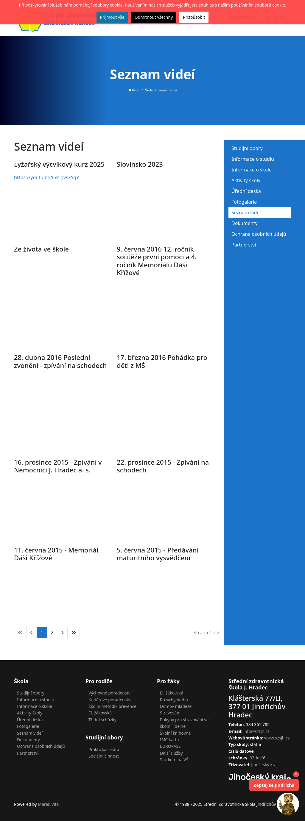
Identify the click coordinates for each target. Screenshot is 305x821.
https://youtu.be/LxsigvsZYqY (46, 177)
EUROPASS (170, 746)
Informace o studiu (252, 159)
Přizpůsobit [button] (194, 17)
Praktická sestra (103, 749)
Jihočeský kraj (264, 764)
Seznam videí (246, 212)
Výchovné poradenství (109, 693)
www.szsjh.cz (277, 738)
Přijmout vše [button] (112, 17)
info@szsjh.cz (256, 731)
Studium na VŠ (174, 759)
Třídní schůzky (102, 719)
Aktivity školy (245, 180)
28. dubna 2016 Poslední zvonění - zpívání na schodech (60, 361)
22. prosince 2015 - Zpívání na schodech (163, 466)
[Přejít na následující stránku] (62, 632)
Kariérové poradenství (109, 700)
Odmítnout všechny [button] (154, 17)
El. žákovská (100, 713)
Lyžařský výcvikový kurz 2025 (59, 164)
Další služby (171, 753)
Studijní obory (247, 148)
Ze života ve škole (41, 248)
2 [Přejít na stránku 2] (52, 632)
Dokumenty (244, 223)
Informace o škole (251, 169)
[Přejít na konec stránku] (73, 632)
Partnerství (243, 244)
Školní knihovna (175, 733)
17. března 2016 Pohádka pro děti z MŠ (162, 361)
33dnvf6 (257, 758)
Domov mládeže (176, 706)
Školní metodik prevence (112, 706)
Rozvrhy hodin (174, 700)
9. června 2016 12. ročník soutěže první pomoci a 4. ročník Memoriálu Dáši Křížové (157, 260)
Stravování (170, 713)
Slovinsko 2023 (140, 164)
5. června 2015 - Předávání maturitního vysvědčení (158, 553)
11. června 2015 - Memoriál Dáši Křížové (56, 553)
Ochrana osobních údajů (258, 234)
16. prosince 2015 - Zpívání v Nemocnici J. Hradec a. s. (58, 466)
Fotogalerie (244, 202)
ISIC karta (169, 739)
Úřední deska (246, 191)
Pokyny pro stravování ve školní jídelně (184, 723)
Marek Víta (48, 804)
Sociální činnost (103, 756)
